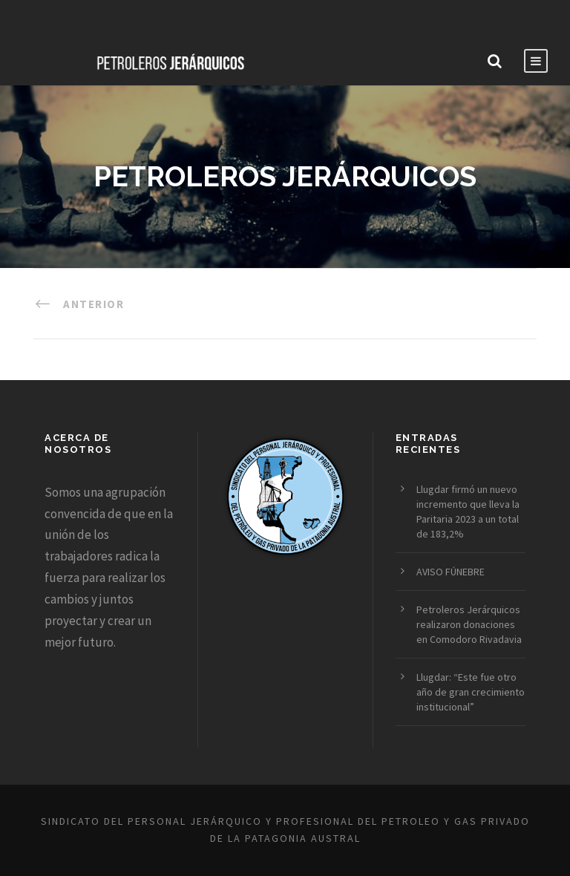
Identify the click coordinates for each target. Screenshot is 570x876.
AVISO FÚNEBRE (450, 571)
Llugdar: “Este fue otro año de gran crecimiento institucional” (470, 691)
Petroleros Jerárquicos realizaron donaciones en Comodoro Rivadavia (469, 624)
